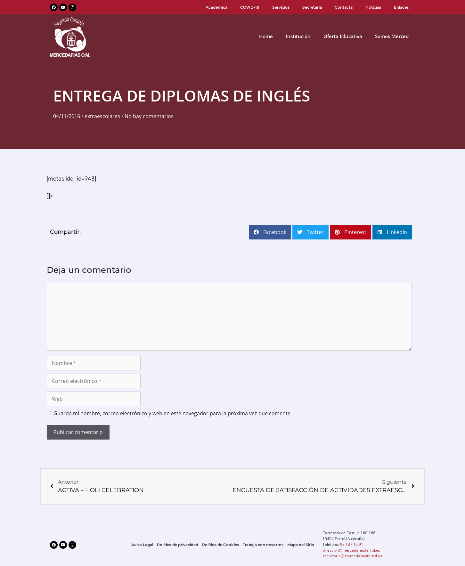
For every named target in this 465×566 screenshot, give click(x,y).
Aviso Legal (142, 544)
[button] (270, 232)
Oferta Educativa (342, 36)
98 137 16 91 (351, 544)
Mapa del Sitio (300, 544)
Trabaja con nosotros (263, 544)
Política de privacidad (177, 544)
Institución (298, 36)
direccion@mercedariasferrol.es (351, 550)
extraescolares (102, 116)
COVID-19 (249, 7)
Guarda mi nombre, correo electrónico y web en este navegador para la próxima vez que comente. (172, 413)
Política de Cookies (220, 544)
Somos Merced (392, 36)
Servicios (281, 7)
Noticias (373, 7)
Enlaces (401, 7)
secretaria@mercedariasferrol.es (352, 556)
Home (266, 36)
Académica (216, 7)
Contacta (344, 7)
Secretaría (312, 7)
